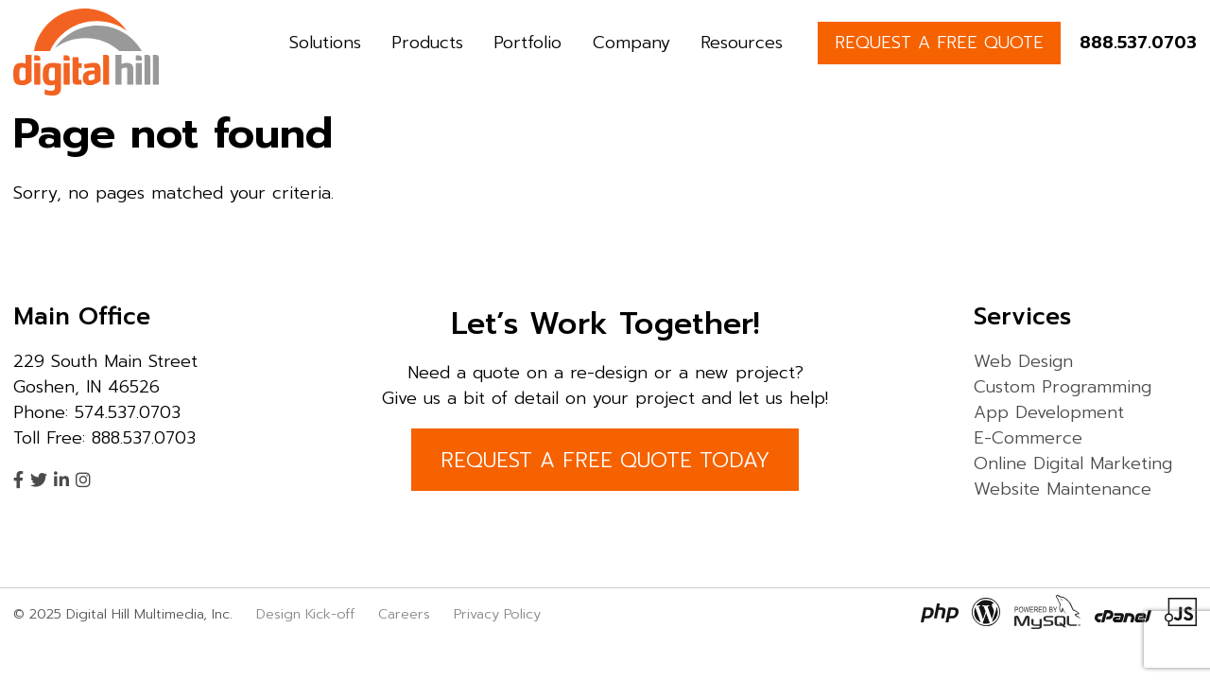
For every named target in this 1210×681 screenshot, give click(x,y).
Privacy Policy (497, 613)
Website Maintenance (1062, 489)
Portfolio (527, 42)
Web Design (1023, 361)
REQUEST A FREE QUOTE (939, 42)
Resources (741, 42)
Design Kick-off (307, 613)
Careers (404, 613)
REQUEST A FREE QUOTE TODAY (605, 460)
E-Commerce (1028, 438)
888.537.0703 (1138, 42)
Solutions (325, 42)
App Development (1049, 412)
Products (427, 42)
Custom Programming (1062, 387)
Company (631, 42)
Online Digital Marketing (1073, 463)
